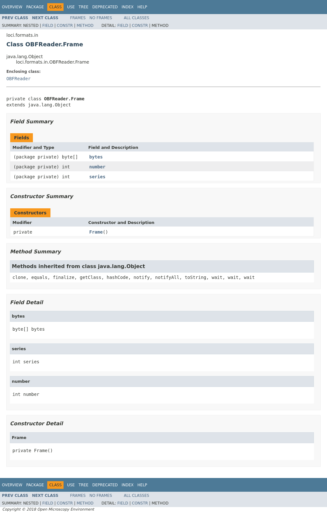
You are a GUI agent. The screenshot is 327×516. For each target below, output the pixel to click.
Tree (83, 7)
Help (142, 7)
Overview (12, 7)
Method (85, 25)
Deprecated (105, 7)
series (97, 176)
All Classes (136, 18)
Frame (96, 232)
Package (35, 7)
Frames (78, 18)
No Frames (100, 18)
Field (47, 25)
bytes (96, 156)
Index (128, 7)
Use (71, 7)
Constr (65, 25)
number (97, 166)
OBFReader (18, 78)
